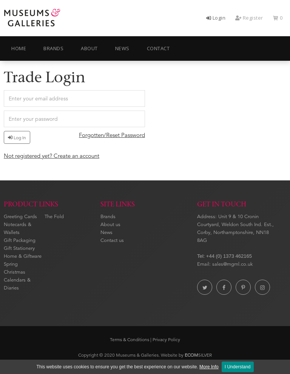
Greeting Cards (20, 217)
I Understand (238, 366)
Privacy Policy (166, 339)
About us (110, 225)
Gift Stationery (19, 248)
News (106, 232)
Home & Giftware (23, 256)
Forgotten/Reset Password (112, 135)
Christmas (14, 272)
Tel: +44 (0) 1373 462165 (224, 256)
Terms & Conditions (129, 339)
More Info (209, 366)
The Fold (54, 217)
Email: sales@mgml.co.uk (225, 264)
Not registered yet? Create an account (51, 155)
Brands (108, 217)
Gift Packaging (19, 240)
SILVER (198, 355)
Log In (17, 137)
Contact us (112, 240)
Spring (11, 264)
